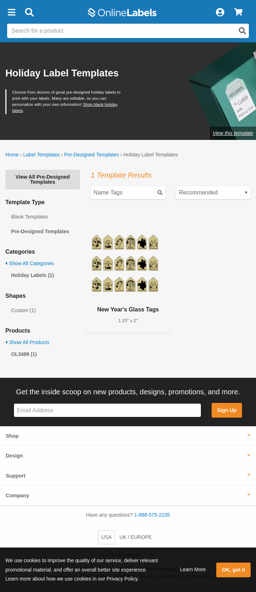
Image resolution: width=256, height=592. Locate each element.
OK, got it (233, 570)
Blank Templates (29, 217)
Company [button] (17, 495)
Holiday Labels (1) (32, 275)
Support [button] (15, 476)
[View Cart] (238, 12)
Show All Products (27, 342)
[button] (11, 12)
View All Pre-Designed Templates (43, 179)
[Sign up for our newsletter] (107, 410)
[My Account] (220, 12)
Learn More (193, 569)
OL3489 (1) (24, 354)
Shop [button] (12, 436)
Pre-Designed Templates (91, 155)
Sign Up (226, 410)
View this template (233, 133)
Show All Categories (29, 263)
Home (12, 155)
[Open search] (242, 30)
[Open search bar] (29, 12)
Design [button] (14, 456)
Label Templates (41, 155)
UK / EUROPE (136, 537)
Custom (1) (23, 310)
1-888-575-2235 (152, 515)
